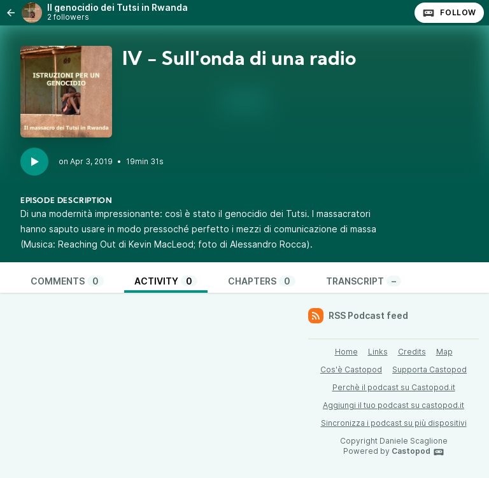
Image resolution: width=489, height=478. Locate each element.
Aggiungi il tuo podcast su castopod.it (393, 405)
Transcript (363, 281)
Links (378, 351)
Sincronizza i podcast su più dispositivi (394, 423)
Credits (412, 351)
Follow (449, 12)
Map (444, 351)
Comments (67, 281)
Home (346, 351)
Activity (165, 281)
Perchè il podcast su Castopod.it (393, 387)
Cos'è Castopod (351, 369)
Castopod (418, 452)
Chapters (261, 281)
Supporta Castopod (429, 369)
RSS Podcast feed (358, 315)
